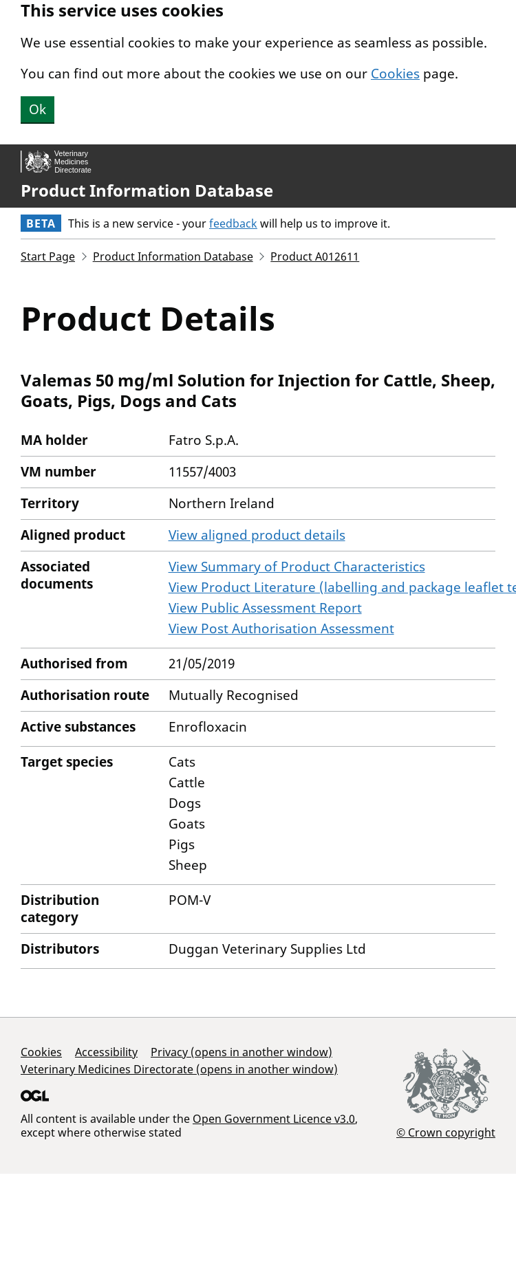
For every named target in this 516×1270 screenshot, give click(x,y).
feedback (233, 223)
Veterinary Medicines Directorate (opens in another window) (179, 1069)
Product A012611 (314, 256)
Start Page (48, 256)
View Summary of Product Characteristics (297, 567)
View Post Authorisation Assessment (281, 628)
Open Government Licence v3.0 (274, 1118)
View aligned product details (257, 535)
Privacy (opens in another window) (241, 1052)
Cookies (395, 74)
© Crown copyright (445, 1132)
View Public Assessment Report (265, 608)
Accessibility (106, 1052)
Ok (37, 109)
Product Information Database (147, 190)
